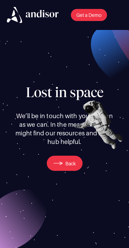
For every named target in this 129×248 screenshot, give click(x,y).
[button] (89, 15)
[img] (32, 15)
